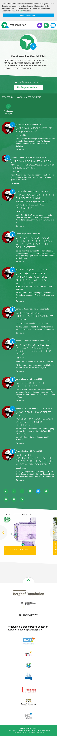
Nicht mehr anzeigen (27, 15)
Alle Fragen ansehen (27, 87)
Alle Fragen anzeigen (8, 109)
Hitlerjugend (42, 472)
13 (6, 499)
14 (14, 499)
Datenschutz (40, 732)
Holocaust (19, 439)
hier (21, 11)
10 (30, 491)
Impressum (31, 732)
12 (46, 491)
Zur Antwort (20, 150)
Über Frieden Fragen (19, 732)
